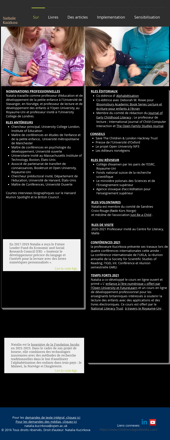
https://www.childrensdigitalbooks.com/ (129, 429)
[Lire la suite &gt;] (68, 370)
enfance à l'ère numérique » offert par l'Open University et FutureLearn (125, 286)
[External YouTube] (127, 337)
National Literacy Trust (107, 308)
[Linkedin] (144, 422)
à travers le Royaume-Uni (143, 308)
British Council (48, 197)
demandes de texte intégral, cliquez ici (52, 417)
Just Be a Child (141, 215)
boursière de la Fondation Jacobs (55, 344)
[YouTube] (152, 422)
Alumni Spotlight (18, 197)
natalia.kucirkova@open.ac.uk (45, 426)
